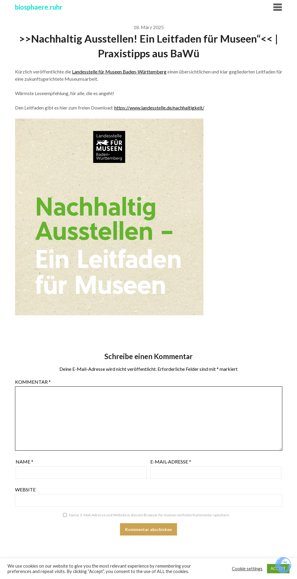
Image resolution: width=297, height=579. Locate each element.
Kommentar (33, 382)
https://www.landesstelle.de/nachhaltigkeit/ (159, 107)
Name (24, 461)
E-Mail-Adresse (170, 461)
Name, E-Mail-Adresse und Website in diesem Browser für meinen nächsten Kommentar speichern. (149, 515)
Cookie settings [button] (247, 568)
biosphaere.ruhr (38, 7)
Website (25, 489)
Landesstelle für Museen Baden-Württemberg (119, 71)
